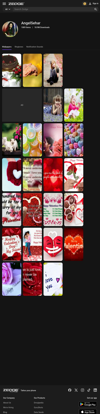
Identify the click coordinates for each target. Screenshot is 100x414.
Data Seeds (39, 412)
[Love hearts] (53, 244)
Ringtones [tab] (19, 47)
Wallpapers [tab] (7, 47)
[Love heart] (11, 174)
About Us (7, 403)
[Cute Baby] (53, 70)
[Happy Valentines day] (53, 140)
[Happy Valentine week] (53, 209)
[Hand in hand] (32, 70)
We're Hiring (8, 407)
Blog (5, 412)
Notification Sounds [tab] (34, 47)
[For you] (11, 70)
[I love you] (53, 279)
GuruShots (38, 407)
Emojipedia (39, 403)
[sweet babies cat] (11, 140)
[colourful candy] (32, 140)
